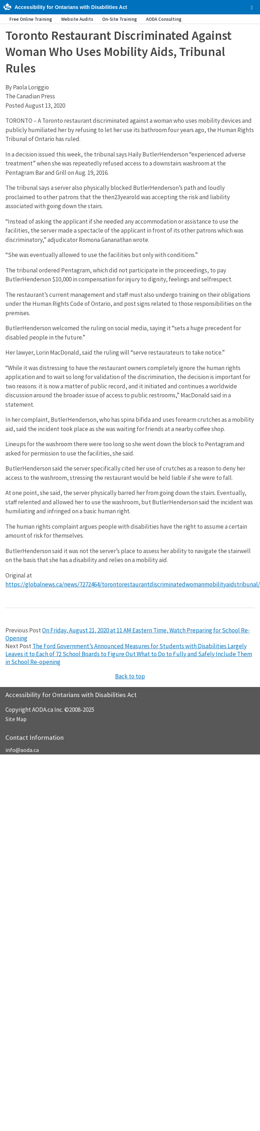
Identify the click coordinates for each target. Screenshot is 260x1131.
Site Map (16, 719)
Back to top (130, 676)
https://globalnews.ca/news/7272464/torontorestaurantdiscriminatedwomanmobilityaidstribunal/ (132, 584)
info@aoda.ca (22, 749)
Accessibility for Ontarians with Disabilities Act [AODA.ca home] (70, 7)
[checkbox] (251, 7)
